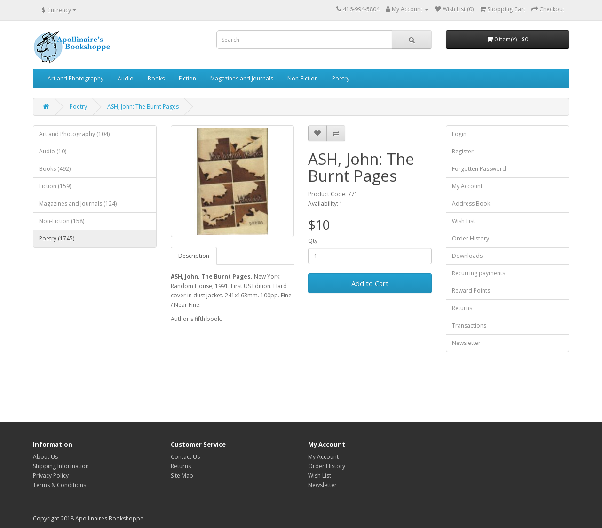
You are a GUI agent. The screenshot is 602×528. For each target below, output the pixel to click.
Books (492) (55, 169)
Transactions (469, 325)
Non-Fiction (302, 78)
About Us (45, 457)
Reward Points (471, 291)
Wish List (463, 221)
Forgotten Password (479, 169)
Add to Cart (369, 283)
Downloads (467, 256)
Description (193, 256)
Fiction (187, 78)
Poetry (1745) (56, 238)
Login (459, 134)
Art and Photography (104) (74, 134)
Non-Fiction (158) (61, 221)
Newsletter (466, 343)
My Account (467, 186)
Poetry (340, 78)
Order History (470, 238)
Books (156, 78)
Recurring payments (478, 273)
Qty (312, 241)
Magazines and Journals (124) (78, 204)
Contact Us (185, 457)
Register (463, 151)
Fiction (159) (55, 186)
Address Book (471, 204)
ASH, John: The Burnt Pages (143, 107)
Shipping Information (61, 466)
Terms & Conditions (59, 485)
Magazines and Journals (241, 78)
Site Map (182, 476)
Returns (462, 308)
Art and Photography (75, 78)
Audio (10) (52, 151)
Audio (126, 78)
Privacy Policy (51, 476)
